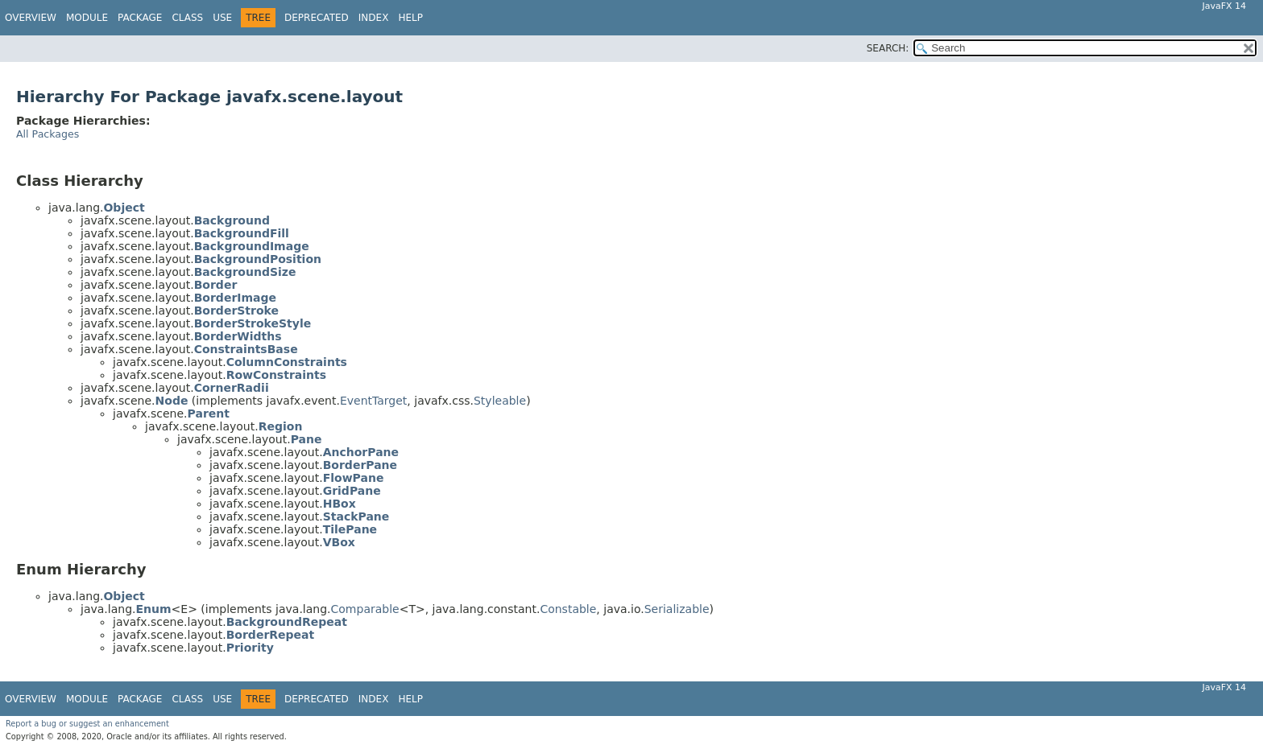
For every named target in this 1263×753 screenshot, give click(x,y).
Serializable (677, 609)
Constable (568, 609)
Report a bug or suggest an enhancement (87, 723)
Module (87, 17)
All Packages (47, 134)
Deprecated (316, 17)
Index (373, 17)
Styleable (500, 400)
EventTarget (373, 400)
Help (410, 17)
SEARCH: (888, 48)
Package (140, 17)
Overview (30, 17)
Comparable (365, 609)
